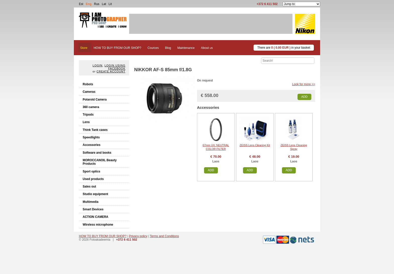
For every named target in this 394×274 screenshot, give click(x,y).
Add (304, 97)
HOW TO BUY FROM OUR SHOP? (102, 236)
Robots (88, 84)
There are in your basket (283, 47)
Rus (96, 4)
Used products (93, 179)
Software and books (97, 152)
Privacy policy (138, 236)
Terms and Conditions (164, 236)
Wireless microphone (98, 224)
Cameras (89, 92)
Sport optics (91, 171)
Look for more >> (303, 84)
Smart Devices (93, 209)
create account (110, 71)
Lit (110, 4)
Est (81, 4)
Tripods (88, 114)
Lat (104, 4)
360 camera (91, 107)
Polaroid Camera (95, 99)
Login (98, 65)
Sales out (89, 186)
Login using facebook (115, 67)
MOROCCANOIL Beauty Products (100, 161)
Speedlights (91, 137)
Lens (86, 122)
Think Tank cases (95, 130)
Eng (88, 4)
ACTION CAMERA (95, 217)
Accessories (92, 145)
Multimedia (90, 202)
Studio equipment (95, 194)
